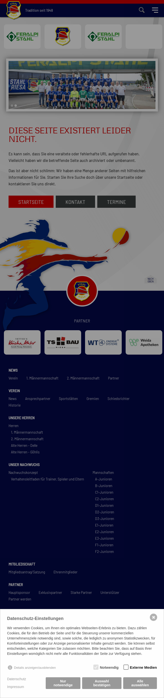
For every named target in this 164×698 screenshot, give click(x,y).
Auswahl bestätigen (101, 683)
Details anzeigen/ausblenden (35, 667)
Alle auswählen (140, 683)
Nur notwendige (63, 683)
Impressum (15, 687)
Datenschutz (16, 679)
